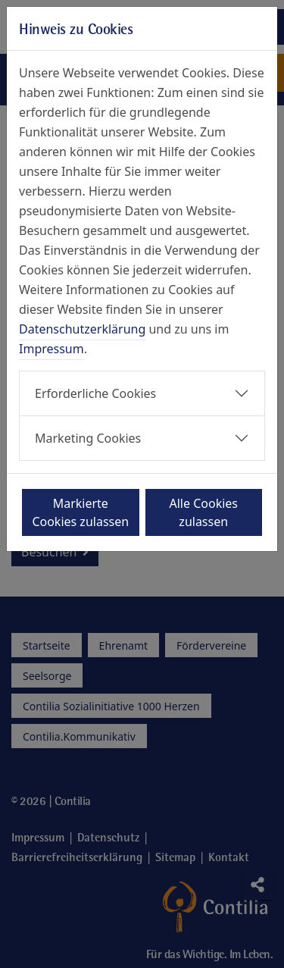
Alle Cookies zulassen (204, 512)
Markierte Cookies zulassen (80, 512)
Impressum (51, 348)
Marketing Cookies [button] (88, 438)
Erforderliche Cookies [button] (95, 393)
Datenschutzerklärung (82, 329)
